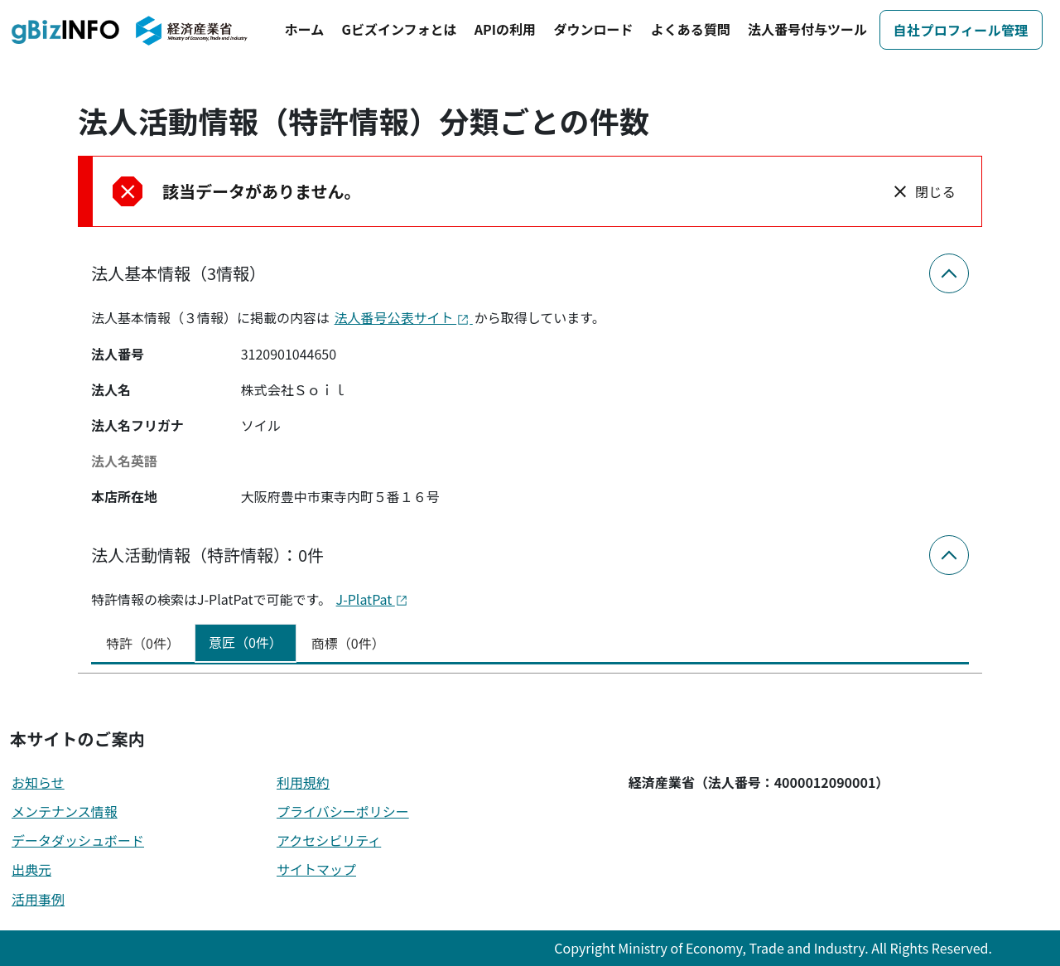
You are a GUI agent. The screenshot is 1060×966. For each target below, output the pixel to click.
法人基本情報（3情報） (178, 273)
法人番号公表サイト (404, 317)
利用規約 (303, 782)
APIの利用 (505, 29)
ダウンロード (593, 29)
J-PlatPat (372, 599)
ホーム (305, 29)
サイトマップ (316, 869)
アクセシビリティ (329, 840)
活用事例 (38, 899)
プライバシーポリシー (343, 811)
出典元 (31, 869)
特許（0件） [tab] (143, 643)
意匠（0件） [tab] (245, 642)
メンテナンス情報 (65, 811)
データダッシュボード (78, 840)
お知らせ (38, 782)
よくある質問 (690, 29)
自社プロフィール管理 (961, 30)
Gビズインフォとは (399, 29)
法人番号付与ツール (807, 29)
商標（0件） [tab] (348, 643)
